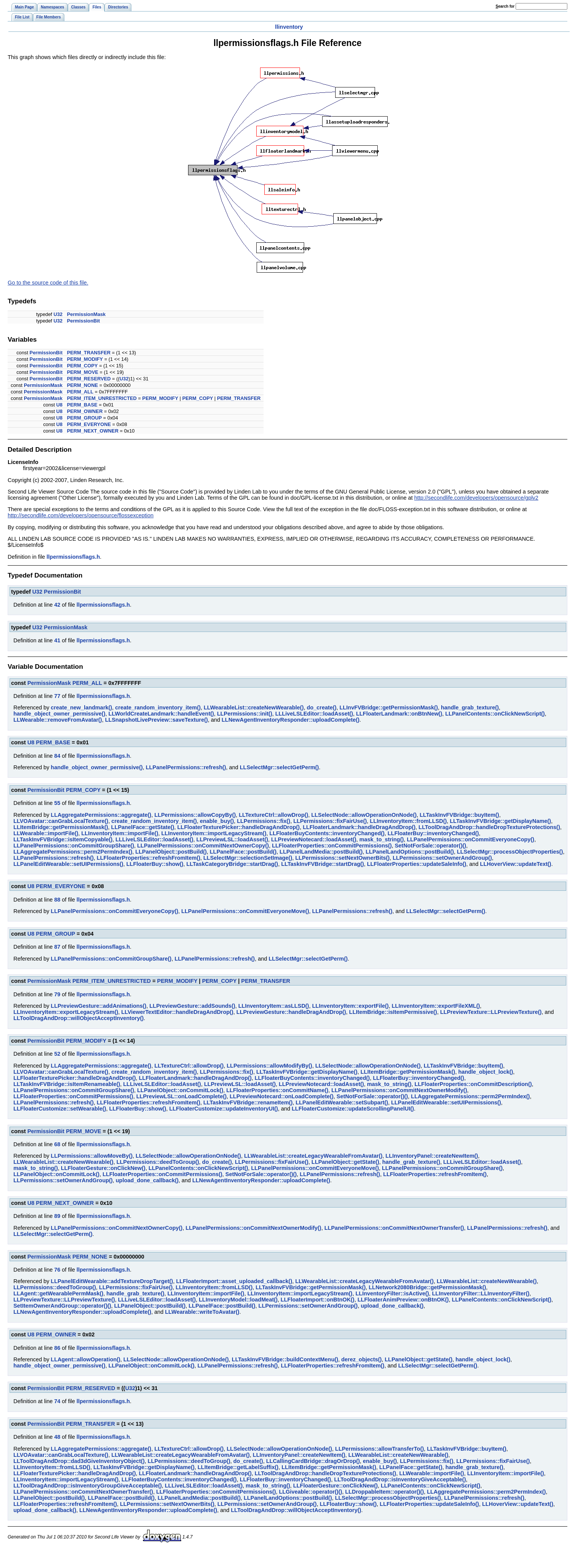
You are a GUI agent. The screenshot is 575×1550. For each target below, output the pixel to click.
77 (57, 696)
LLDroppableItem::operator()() (384, 1492)
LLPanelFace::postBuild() (243, 852)
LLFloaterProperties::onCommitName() (277, 1090)
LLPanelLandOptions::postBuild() (410, 852)
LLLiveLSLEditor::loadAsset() (314, 714)
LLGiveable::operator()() (310, 1492)
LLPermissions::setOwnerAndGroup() (442, 858)
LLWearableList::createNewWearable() (254, 707)
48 (57, 1437)
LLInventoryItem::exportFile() (350, 1006)
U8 (59, 405)
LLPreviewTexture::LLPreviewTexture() (491, 1012)
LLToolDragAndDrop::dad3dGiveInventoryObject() (78, 1461)
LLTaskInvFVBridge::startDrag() (322, 864)
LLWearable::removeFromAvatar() (57, 720)
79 (57, 994)
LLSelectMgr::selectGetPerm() (279, 767)
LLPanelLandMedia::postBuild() (321, 852)
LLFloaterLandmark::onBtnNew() (399, 714)
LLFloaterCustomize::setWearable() (59, 1109)
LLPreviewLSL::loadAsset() (232, 839)
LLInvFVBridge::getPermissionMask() (388, 707)
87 (57, 947)
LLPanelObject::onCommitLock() (180, 1090)
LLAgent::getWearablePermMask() (58, 1293)
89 (57, 1216)
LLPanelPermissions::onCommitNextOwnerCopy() (203, 845)
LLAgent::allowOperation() (85, 1359)
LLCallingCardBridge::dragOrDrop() (313, 1461)
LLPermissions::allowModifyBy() (269, 1066)
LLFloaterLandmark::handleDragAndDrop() (359, 827)
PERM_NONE (82, 385)
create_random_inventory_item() (158, 707)
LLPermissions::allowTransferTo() (379, 1449)
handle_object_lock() (485, 1072)
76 (57, 1270)
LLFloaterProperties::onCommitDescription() (473, 1084)
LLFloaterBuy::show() (154, 864)
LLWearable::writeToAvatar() (202, 1312)
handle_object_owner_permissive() (59, 714)
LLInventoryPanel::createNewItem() (431, 1156)
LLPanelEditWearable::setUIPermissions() (68, 864)
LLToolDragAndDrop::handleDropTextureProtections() (489, 827)
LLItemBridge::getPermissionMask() (60, 827)
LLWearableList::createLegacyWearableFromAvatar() (313, 1156)
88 (57, 900)
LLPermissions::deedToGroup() (157, 1162)
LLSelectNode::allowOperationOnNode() (364, 815)
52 (57, 1054)
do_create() (322, 707)
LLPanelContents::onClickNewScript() (495, 714)
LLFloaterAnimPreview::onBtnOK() (403, 1300)
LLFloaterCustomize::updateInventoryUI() (223, 1109)
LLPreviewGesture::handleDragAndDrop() (291, 1012)
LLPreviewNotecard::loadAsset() (313, 839)
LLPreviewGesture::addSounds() (192, 1006)
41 (57, 640)
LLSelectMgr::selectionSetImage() (247, 858)
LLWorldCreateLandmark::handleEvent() (161, 714)
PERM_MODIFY (85, 359)
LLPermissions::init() (244, 714)
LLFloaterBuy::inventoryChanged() (433, 833)
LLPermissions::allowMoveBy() (92, 1156)
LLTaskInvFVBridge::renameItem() (248, 1102)
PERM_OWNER (85, 411)
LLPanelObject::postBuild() (170, 852)
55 (57, 803)
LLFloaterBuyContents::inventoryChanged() (327, 833)
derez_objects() (361, 1359)
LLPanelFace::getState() (142, 827)
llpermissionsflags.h (73, 557)
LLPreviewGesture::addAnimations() (98, 1006)
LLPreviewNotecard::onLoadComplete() (282, 1096)
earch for (505, 6)
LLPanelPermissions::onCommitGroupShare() (73, 845)
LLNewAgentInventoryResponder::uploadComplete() (291, 720)
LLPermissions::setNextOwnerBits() (342, 858)
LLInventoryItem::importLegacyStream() (213, 833)
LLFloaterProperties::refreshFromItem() (148, 858)
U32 (58, 314)
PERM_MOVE (82, 372)
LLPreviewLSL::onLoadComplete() (181, 1096)
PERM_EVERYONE (89, 424)
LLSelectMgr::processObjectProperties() (510, 852)
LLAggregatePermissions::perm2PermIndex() (72, 852)
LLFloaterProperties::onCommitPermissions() (332, 845)
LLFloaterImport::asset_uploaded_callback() (234, 1281)
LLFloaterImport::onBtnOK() (318, 1300)
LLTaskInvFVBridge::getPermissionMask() (310, 1287)
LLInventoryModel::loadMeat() (238, 1300)
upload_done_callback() (147, 1180)
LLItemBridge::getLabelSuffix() (238, 1467)
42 (57, 605)
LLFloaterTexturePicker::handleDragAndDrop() (238, 827)
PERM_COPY (82, 366)
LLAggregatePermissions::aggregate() (101, 815)
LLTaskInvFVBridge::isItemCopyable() (63, 839)
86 (57, 1348)
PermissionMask (86, 314)
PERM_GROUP (84, 418)
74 (57, 1401)
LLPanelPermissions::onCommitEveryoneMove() (245, 911)
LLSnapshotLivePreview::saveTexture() (156, 720)
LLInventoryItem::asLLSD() (273, 1006)
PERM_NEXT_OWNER (92, 431)
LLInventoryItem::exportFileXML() (436, 1006)
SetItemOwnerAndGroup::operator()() (62, 1306)
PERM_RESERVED (89, 379)
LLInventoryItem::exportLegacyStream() (65, 1012)
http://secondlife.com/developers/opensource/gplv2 (476, 498)
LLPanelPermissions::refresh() (186, 767)
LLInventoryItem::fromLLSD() (408, 821)
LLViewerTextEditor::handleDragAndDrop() (177, 1012)
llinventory (289, 27)
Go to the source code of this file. (48, 283)
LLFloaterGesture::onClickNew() (103, 1168)
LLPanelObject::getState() (345, 1162)
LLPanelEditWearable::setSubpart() (342, 1102)
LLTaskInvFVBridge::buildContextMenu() (285, 1359)
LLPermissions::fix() (263, 821)
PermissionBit (83, 321)
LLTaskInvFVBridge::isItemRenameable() (66, 1084)
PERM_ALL (80, 392)
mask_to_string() (381, 839)
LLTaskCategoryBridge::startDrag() (232, 864)
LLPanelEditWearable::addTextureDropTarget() (112, 1281)
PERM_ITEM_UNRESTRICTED (102, 398)
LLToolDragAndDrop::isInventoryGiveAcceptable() (400, 1479)
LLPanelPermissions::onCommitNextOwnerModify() (399, 1090)
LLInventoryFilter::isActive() (392, 1293)
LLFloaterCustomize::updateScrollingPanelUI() (353, 1109)
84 (57, 756)
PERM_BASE (82, 405)
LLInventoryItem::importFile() (119, 833)
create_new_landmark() (81, 707)
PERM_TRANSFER (89, 352)
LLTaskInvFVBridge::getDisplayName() (500, 821)
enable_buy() (217, 821)
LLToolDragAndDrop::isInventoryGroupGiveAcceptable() (87, 1486)
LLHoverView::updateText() (515, 864)
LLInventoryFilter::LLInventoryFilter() (480, 1293)
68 (57, 1144)
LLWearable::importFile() (45, 833)
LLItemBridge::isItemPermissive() (393, 1012)
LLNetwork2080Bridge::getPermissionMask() (427, 1287)
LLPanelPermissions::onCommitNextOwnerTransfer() (394, 1228)
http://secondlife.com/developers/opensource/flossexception (81, 515)
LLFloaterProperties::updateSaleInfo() (416, 864)
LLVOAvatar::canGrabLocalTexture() (60, 821)
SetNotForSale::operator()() (430, 845)
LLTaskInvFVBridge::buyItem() (459, 815)
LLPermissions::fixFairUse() (330, 821)
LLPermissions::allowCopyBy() (195, 815)
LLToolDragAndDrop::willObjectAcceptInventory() (78, 1018)
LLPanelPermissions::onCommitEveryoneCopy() (470, 839)
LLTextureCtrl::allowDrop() (273, 815)
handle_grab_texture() (470, 707)
